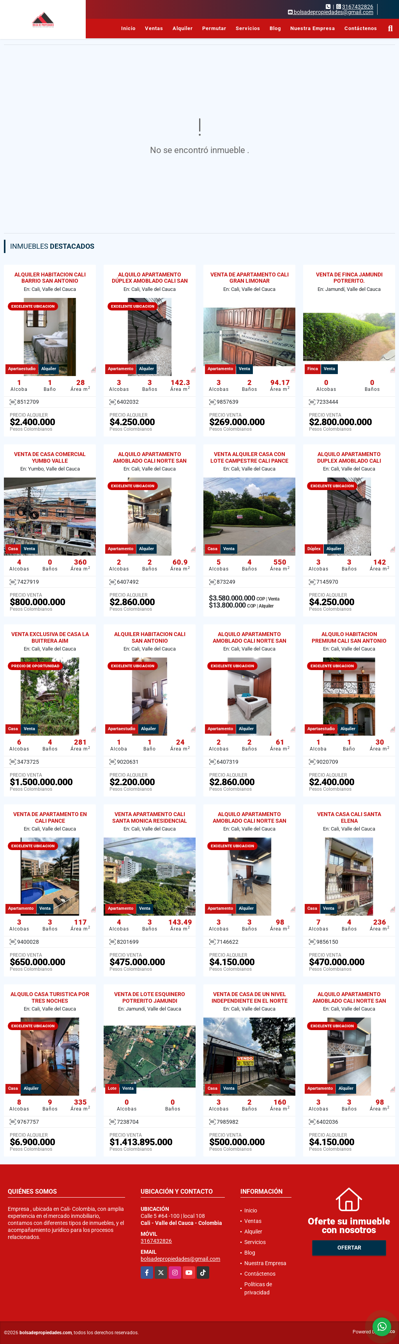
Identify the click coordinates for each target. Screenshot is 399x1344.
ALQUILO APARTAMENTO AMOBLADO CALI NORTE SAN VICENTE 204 (150, 461)
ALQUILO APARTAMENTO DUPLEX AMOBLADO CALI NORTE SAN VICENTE (349, 461)
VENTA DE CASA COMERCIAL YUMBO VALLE (50, 457)
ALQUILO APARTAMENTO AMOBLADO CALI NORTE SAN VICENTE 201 (249, 641)
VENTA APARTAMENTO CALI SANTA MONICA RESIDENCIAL (149, 817)
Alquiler (183, 28)
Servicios (248, 28)
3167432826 (357, 7)
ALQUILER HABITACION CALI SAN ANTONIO (149, 637)
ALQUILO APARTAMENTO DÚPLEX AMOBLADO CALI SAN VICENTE (150, 281)
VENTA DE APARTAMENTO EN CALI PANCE (50, 817)
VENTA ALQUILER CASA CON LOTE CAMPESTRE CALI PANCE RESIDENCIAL (249, 461)
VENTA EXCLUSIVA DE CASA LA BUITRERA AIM (50, 637)
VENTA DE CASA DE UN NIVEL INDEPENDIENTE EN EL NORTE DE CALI (250, 1001)
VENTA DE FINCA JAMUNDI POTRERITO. (349, 277)
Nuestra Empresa (312, 28)
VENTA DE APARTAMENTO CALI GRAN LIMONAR (249, 277)
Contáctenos (360, 28)
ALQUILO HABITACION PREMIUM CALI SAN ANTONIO (349, 637)
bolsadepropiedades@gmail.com (180, 1259)
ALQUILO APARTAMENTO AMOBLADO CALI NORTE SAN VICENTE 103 (249, 821)
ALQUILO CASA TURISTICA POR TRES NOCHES (50, 997)
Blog (275, 28)
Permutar (214, 28)
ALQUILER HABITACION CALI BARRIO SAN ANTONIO (50, 277)
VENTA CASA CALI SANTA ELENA (349, 817)
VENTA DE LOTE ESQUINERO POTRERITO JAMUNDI (149, 997)
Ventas (154, 28)
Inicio (128, 28)
